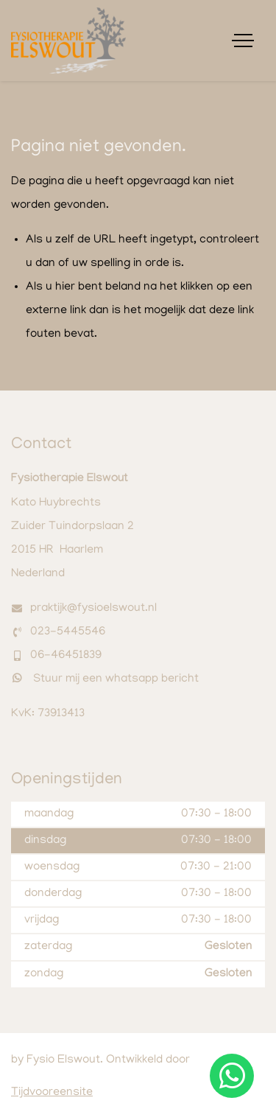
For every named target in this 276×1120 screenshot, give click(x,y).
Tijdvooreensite (52, 1092)
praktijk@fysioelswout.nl (93, 608)
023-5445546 (67, 632)
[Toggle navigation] (243, 40)
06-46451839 (66, 655)
